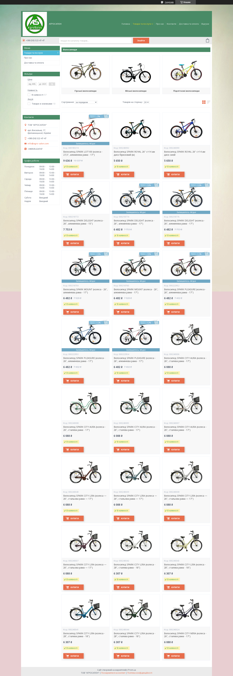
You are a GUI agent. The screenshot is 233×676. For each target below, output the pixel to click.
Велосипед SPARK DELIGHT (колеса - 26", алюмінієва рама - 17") (134, 222)
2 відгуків (169, 2)
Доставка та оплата (189, 23)
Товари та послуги (142, 23)
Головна (126, 23)
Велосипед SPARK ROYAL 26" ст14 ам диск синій (184, 153)
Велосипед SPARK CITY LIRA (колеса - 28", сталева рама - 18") (134, 566)
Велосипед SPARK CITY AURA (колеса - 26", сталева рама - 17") (185, 360)
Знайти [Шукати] (141, 40)
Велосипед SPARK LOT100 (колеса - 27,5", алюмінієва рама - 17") (83, 153)
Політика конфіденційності (139, 672)
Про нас (160, 23)
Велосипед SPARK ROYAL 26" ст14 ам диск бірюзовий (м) (134, 153)
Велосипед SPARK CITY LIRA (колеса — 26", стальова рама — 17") (84, 497)
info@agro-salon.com (38, 143)
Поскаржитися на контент (113, 672)
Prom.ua (132, 670)
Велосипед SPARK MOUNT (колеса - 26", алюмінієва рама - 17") (85, 291)
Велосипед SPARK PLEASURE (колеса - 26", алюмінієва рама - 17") (185, 291)
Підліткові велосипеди (186, 90)
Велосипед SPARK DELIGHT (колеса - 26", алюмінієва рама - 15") (83, 222)
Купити (75, 174)
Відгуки (205, 23)
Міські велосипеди (135, 90)
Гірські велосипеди (85, 90)
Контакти (171, 23)
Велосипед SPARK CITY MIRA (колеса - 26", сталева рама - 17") (185, 635)
